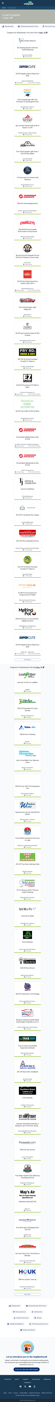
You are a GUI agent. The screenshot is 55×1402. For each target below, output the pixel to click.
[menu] (2, 3)
